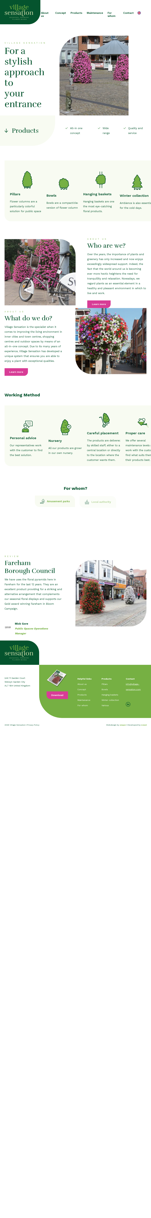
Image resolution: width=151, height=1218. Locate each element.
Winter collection (110, 700)
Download (57, 695)
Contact (128, 12)
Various (105, 705)
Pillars (105, 684)
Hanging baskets (110, 695)
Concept (60, 12)
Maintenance (95, 12)
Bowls (105, 689)
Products (76, 12)
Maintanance (83, 700)
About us (45, 14)
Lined (144, 725)
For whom (111, 14)
